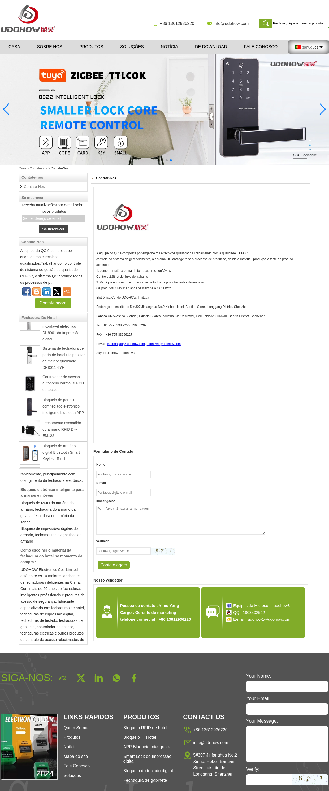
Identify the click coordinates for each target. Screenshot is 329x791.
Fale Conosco (261, 47)
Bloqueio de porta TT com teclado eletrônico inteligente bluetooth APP (63, 408)
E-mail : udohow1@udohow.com (261, 619)
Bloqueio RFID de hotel (145, 728)
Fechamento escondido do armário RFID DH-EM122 (61, 431)
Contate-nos (38, 168)
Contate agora (53, 303)
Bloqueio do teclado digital (148, 770)
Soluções (132, 47)
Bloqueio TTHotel (139, 737)
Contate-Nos (34, 187)
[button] (158, 160)
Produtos (91, 47)
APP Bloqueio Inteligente (146, 747)
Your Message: (262, 721)
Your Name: (258, 676)
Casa (14, 47)
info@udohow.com (231, 23)
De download (211, 47)
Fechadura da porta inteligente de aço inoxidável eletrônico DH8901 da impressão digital (60, 328)
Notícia (169, 47)
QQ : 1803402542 (249, 612)
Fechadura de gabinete (145, 780)
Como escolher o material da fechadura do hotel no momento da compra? (51, 558)
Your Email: (258, 698)
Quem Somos (76, 728)
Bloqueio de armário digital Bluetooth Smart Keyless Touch (61, 454)
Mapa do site (75, 756)
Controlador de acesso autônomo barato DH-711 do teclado (63, 385)
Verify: (252, 769)
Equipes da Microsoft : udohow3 (261, 605)
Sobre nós (49, 47)
